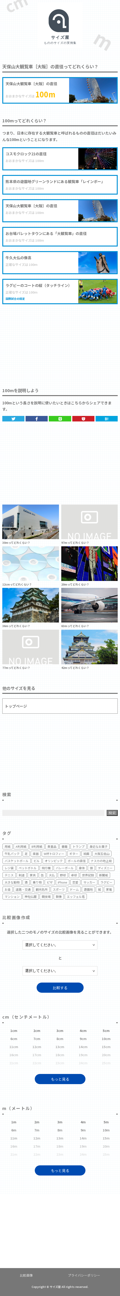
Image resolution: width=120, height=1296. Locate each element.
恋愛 (75, 882)
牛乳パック (12, 853)
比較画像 (26, 1275)
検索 (112, 812)
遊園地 (88, 889)
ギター (73, 853)
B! (106, 418)
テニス (9, 875)
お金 (8, 889)
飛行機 (46, 868)
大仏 (52, 875)
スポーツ (59, 889)
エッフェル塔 (76, 896)
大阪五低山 (101, 853)
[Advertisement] (60, 341)
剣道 (22, 875)
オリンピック (54, 861)
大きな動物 (12, 882)
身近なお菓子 (99, 846)
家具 (33, 875)
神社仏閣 (31, 896)
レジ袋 (9, 868)
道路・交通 (23, 889)
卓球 (74, 875)
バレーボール (65, 868)
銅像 (59, 896)
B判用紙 (37, 846)
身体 (82, 868)
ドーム (74, 889)
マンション (12, 896)
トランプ (79, 846)
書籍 (64, 846)
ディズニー (105, 868)
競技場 (46, 896)
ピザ (50, 882)
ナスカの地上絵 (101, 861)
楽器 (36, 853)
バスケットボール (17, 861)
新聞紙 (103, 875)
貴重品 (51, 846)
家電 (109, 889)
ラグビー (106, 882)
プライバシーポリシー (84, 1275)
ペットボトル (28, 868)
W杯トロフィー (54, 853)
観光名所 (42, 889)
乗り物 (37, 882)
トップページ (16, 706)
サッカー (89, 882)
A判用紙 (21, 846)
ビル (37, 861)
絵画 (86, 853)
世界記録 (88, 875)
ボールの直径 (77, 861)
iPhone (62, 882)
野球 (63, 875)
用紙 (8, 846)
